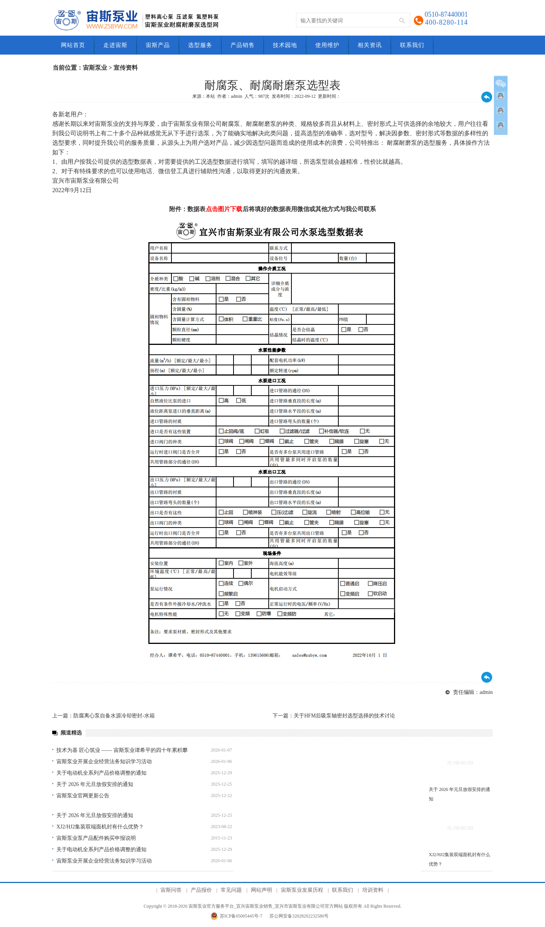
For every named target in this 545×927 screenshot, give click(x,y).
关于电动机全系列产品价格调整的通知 (101, 773)
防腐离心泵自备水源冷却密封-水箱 (114, 716)
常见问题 (231, 890)
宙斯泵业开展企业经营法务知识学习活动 (104, 761)
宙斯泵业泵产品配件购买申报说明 (96, 838)
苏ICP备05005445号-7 (241, 916)
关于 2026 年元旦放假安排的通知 (94, 784)
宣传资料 (126, 67)
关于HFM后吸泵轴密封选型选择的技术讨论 (344, 716)
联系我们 (342, 890)
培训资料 (372, 890)
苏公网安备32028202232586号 (299, 916)
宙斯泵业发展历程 (302, 890)
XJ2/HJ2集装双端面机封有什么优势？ (100, 827)
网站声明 (261, 890)
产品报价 (201, 890)
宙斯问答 (171, 890)
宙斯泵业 (95, 67)
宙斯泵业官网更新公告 (82, 796)
